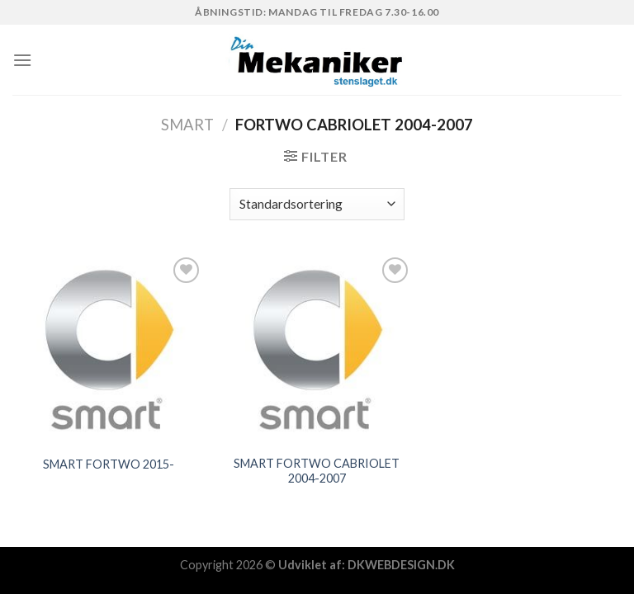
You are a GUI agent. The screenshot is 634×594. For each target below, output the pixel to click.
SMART (187, 125)
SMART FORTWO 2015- (108, 464)
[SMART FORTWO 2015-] (108, 349)
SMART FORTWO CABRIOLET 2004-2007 (317, 471)
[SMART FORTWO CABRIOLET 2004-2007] (316, 349)
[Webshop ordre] (317, 204)
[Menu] (22, 60)
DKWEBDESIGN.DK (401, 565)
